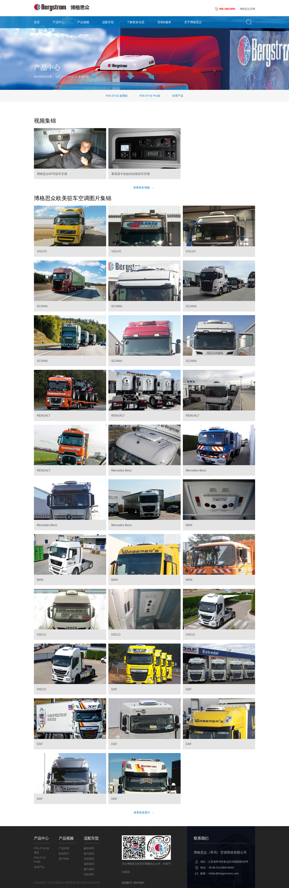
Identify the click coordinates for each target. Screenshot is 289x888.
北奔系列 (91, 874)
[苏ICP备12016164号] (89, 882)
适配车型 (108, 21)
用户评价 (65, 858)
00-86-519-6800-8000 (221, 867)
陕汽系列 (91, 853)
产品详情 (65, 847)
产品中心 (59, 21)
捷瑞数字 (129, 882)
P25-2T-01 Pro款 (150, 95)
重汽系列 (91, 868)
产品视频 (83, 21)
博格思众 (60, 882)
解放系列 (91, 847)
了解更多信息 (135, 21)
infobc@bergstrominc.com (224, 872)
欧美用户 (65, 853)
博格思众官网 (247, 8)
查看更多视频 (144, 187)
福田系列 (91, 863)
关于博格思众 (193, 21)
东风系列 (91, 858)
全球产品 (177, 95)
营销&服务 (164, 21)
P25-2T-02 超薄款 (117, 95)
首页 (37, 21)
